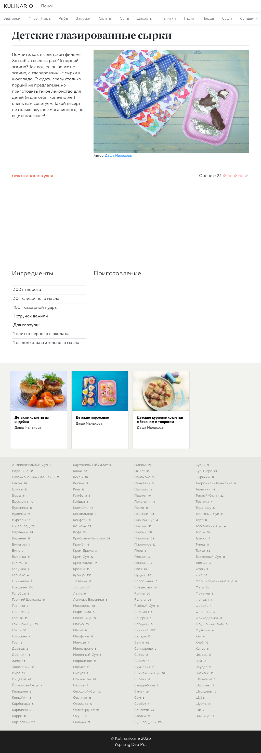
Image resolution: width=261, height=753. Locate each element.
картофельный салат (92, 465)
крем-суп (84, 557)
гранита (20, 606)
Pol (143, 745)
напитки (168, 18)
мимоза (81, 642)
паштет (143, 495)
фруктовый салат (212, 624)
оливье (143, 465)
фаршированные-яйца (216, 581)
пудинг (143, 575)
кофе (80, 532)
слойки (142, 679)
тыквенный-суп (210, 557)
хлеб (202, 642)
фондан (204, 599)
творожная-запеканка (216, 483)
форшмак (205, 612)
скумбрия (144, 667)
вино (18, 550)
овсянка (82, 697)
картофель (24, 722)
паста (189, 18)
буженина (22, 508)
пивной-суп (146, 520)
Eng (126, 745)
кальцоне (22, 691)
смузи (142, 691)
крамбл (81, 544)
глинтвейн (22, 581)
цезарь (203, 655)
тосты (203, 532)
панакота (144, 477)
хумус (202, 648)
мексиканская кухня (32, 176)
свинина (145, 630)
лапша (81, 587)
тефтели (204, 501)
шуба (202, 697)
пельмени (145, 501)
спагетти (144, 710)
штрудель (206, 691)
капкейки (22, 697)
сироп (142, 661)
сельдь (142, 636)
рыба (63, 18)
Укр (118, 745)
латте (80, 593)
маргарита (84, 612)
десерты (144, 18)
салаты (105, 18)
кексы (81, 477)
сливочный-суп (150, 673)
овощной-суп (87, 691)
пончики (143, 563)
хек (200, 636)
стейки (142, 716)
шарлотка (206, 679)
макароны (84, 606)
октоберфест (86, 710)
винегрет (21, 544)
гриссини (22, 636)
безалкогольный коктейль (36, 477)
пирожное (145, 544)
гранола (21, 612)
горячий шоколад (29, 599)
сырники (205, 477)
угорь (202, 569)
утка (201, 575)
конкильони (85, 514)
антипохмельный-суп (32, 465)
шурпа (203, 704)
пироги (143, 532)
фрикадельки (209, 618)
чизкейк (204, 673)
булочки (21, 514)
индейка (22, 679)
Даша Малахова (118, 155)
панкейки (144, 483)
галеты (20, 563)
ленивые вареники (90, 599)
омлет (142, 471)
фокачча (204, 593)
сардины (143, 624)
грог (17, 642)
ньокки (81, 685)
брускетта (23, 501)
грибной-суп (25, 624)
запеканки (23, 667)
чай (201, 661)
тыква (203, 550)
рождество (146, 587)
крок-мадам (85, 563)
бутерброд (23, 526)
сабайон (143, 612)
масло (81, 624)
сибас (141, 655)
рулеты (143, 599)
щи (200, 710)
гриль (19, 630)
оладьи (82, 722)
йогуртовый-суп (28, 685)
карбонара (23, 704)
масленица (85, 618)
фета (202, 587)
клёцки (81, 501)
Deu (135, 745)
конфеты (82, 520)
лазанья (82, 581)
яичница (205, 716)
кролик (81, 569)
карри (19, 716)
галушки (21, 569)
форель (204, 606)
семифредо (145, 648)
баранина (23, 471)
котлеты (82, 526)
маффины (83, 636)
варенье (21, 538)
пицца (208, 18)
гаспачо (21, 575)
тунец (202, 544)
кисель (81, 483)
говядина (23, 587)
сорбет (142, 704)
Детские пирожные (92, 417)
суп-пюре (206, 471)
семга (142, 642)
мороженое (85, 661)
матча (80, 630)
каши (80, 471)
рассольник (146, 581)
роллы (142, 593)
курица (82, 575)
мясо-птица (39, 18)
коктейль (83, 508)
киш (79, 489)
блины (20, 489)
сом (139, 697)
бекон (20, 483)
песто (141, 508)
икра (19, 673)
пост (141, 569)
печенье (144, 514)
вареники (23, 532)
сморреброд (146, 685)
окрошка (83, 704)
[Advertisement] (130, 226)
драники (21, 655)
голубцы (21, 593)
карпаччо (22, 710)
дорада (20, 648)
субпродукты (148, 722)
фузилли (205, 630)
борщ (18, 495)
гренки (20, 618)
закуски (83, 18)
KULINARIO (18, 6)
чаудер (203, 667)
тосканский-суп (211, 526)
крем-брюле (85, 550)
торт (201, 520)
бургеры (21, 520)
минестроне (85, 648)
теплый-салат (210, 495)
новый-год (85, 679)
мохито (81, 667)
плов (140, 550)
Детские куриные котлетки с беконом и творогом (160, 419)
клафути (82, 495)
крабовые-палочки (92, 538)
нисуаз (81, 673)
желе (19, 661)
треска (203, 538)
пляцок (142, 557)
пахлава (143, 489)
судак (202, 465)
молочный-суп (87, 655)
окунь (80, 716)
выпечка (22, 557)
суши (227, 18)
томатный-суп (209, 514)
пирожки (144, 538)
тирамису (205, 508)
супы (124, 18)
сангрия (143, 618)
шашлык (205, 685)
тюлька (203, 563)
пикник (143, 526)
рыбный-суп (147, 606)
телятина (205, 489)
